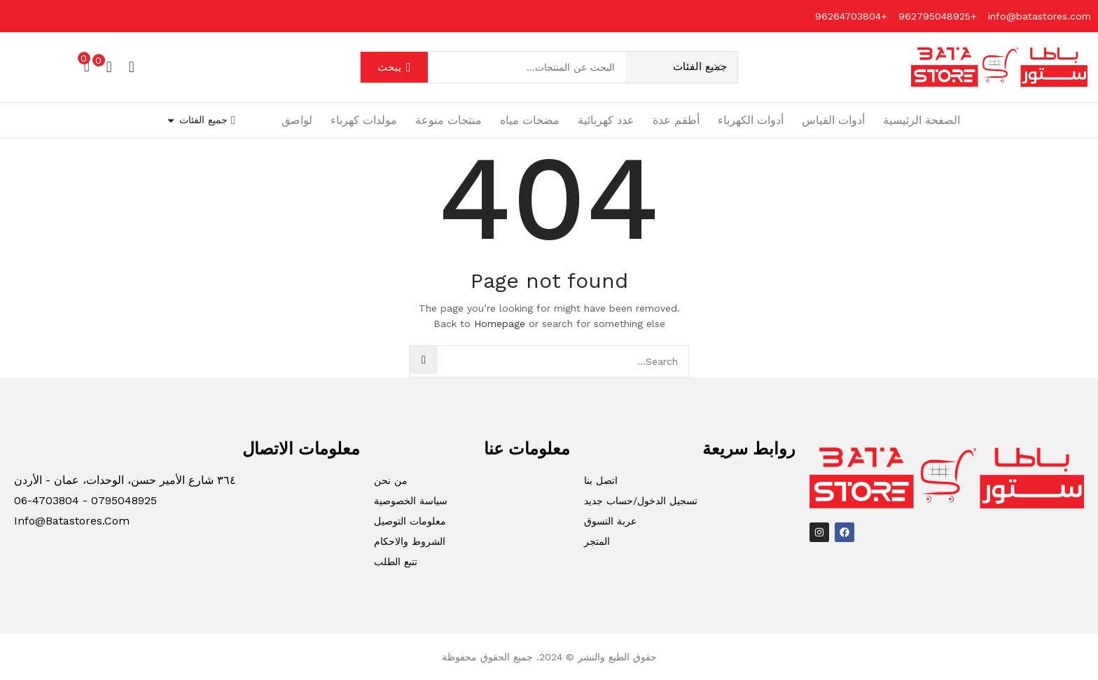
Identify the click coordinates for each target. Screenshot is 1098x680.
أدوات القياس (833, 120)
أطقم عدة (676, 120)
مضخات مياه (530, 120)
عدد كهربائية (606, 120)
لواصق (297, 120)
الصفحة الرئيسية (921, 120)
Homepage (499, 323)
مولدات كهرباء (364, 120)
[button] (87, 65)
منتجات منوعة (448, 120)
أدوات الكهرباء (751, 120)
